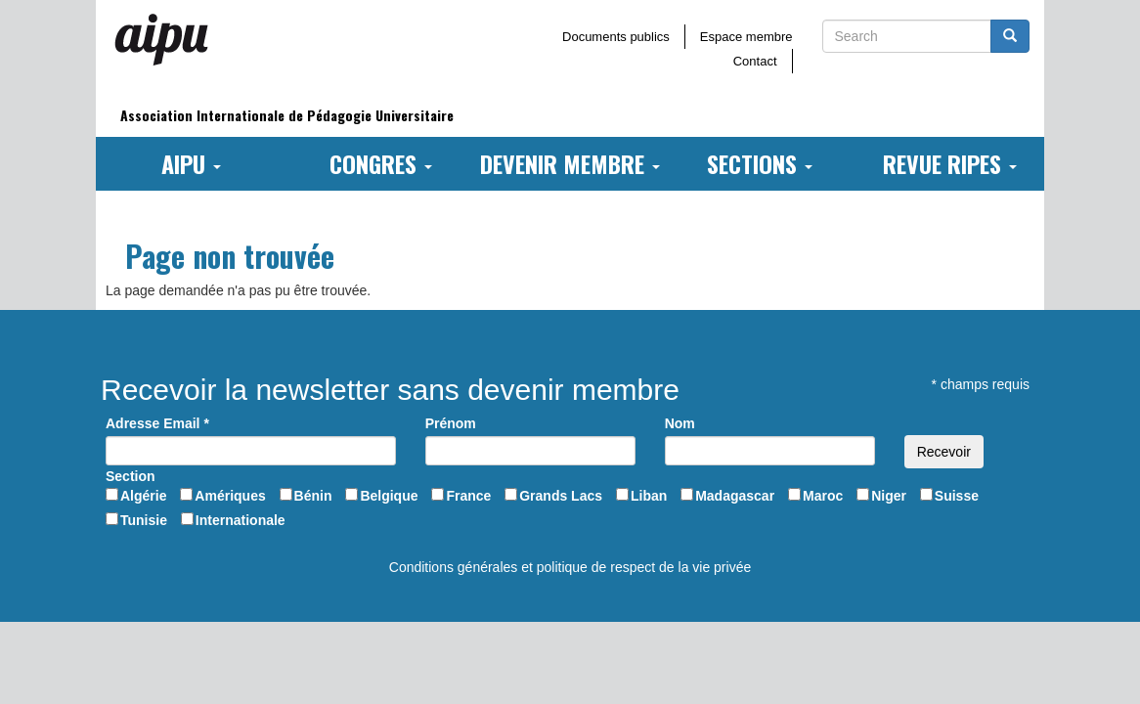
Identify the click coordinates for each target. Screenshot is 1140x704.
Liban (649, 496)
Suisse (957, 496)
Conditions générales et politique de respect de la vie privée (570, 567)
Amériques (230, 496)
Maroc (823, 496)
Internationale (240, 520)
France (468, 496)
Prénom (450, 423)
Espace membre (746, 36)
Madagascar (734, 496)
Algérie (143, 496)
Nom (680, 423)
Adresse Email (157, 423)
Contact (755, 61)
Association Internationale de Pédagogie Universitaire (287, 115)
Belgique (388, 496)
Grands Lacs (560, 496)
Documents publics (616, 36)
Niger (888, 496)
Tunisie (143, 520)
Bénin (313, 496)
